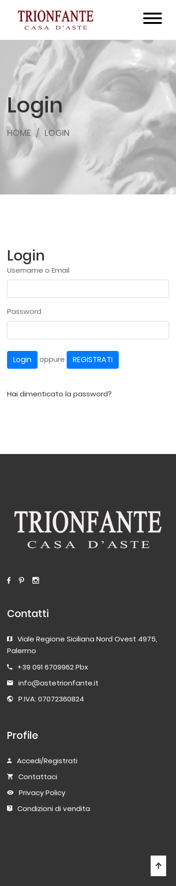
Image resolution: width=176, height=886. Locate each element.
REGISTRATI (93, 359)
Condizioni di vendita (53, 808)
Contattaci (37, 777)
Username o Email (38, 270)
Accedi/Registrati (47, 761)
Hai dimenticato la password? (59, 394)
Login (22, 359)
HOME (19, 133)
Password (24, 311)
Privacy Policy (42, 792)
